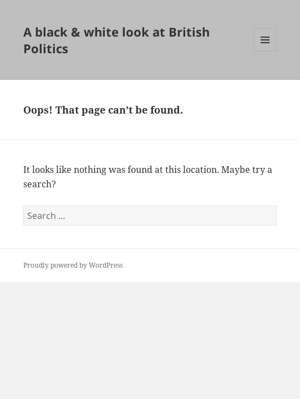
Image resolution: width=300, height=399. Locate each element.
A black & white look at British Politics (116, 40)
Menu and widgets (265, 51)
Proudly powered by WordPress (73, 265)
